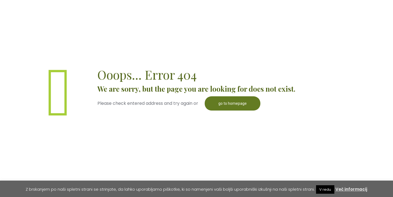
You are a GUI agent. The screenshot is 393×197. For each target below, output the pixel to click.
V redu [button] (325, 189)
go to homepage (232, 103)
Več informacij (351, 189)
